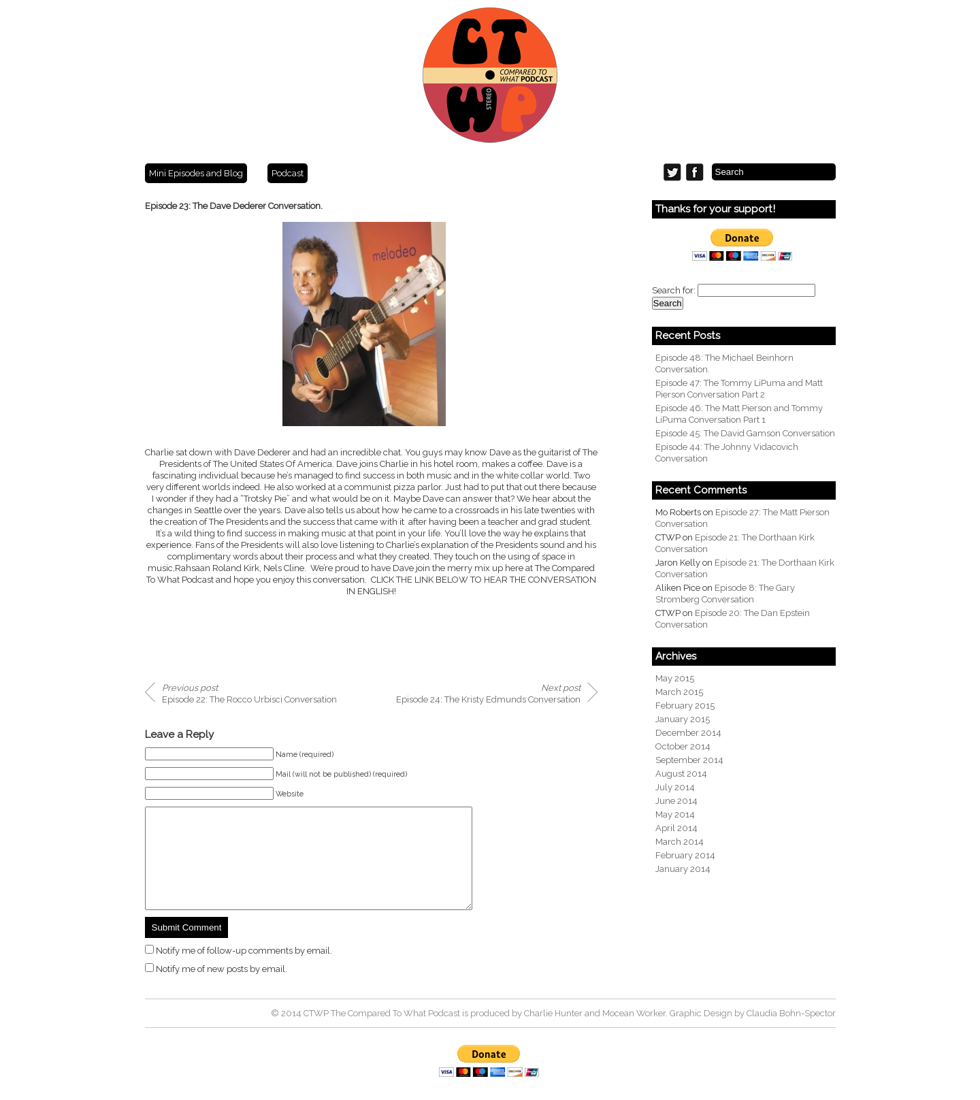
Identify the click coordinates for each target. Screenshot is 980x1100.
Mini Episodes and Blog (196, 173)
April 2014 (676, 828)
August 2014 (681, 774)
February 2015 (685, 705)
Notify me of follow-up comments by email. (244, 971)
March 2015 (679, 692)
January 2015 (682, 719)
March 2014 (679, 842)
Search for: (674, 290)
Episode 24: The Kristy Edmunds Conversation (488, 694)
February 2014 (685, 855)
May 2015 (674, 678)
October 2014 (682, 746)
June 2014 (676, 801)
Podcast (288, 173)
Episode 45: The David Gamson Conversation (745, 433)
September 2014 (689, 760)
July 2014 (675, 787)
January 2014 (682, 869)
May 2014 (675, 814)
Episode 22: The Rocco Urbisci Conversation (249, 694)
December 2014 (688, 733)
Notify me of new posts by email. (221, 989)
